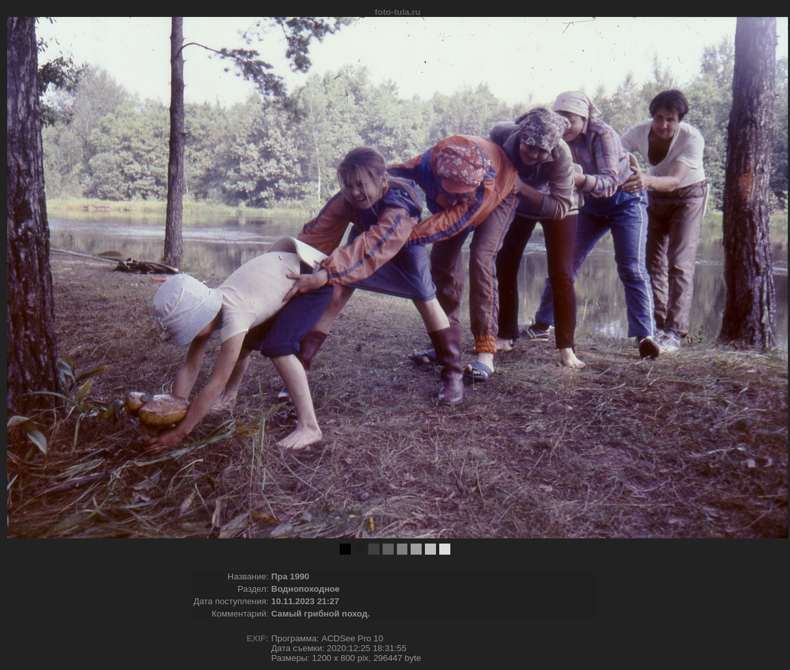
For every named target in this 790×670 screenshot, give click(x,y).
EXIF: (258, 638)
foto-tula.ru (397, 12)
